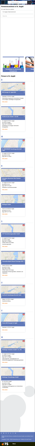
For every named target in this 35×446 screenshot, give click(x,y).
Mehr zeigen (5, 101)
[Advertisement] (17, 38)
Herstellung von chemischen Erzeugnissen (13, 69)
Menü (14, 443)
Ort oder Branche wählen (7, 9)
